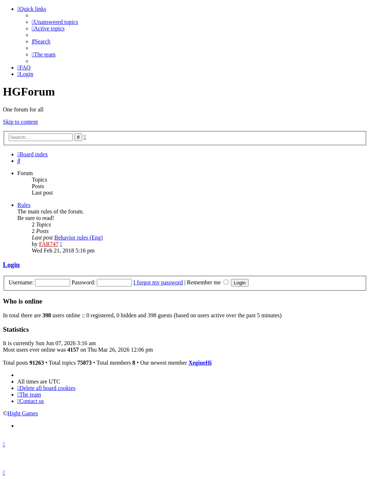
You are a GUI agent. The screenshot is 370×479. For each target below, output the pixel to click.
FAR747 (49, 244)
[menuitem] (55, 22)
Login (11, 264)
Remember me (207, 282)
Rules (23, 205)
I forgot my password (158, 282)
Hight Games (22, 413)
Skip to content (20, 122)
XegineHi (200, 363)
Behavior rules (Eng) (78, 237)
